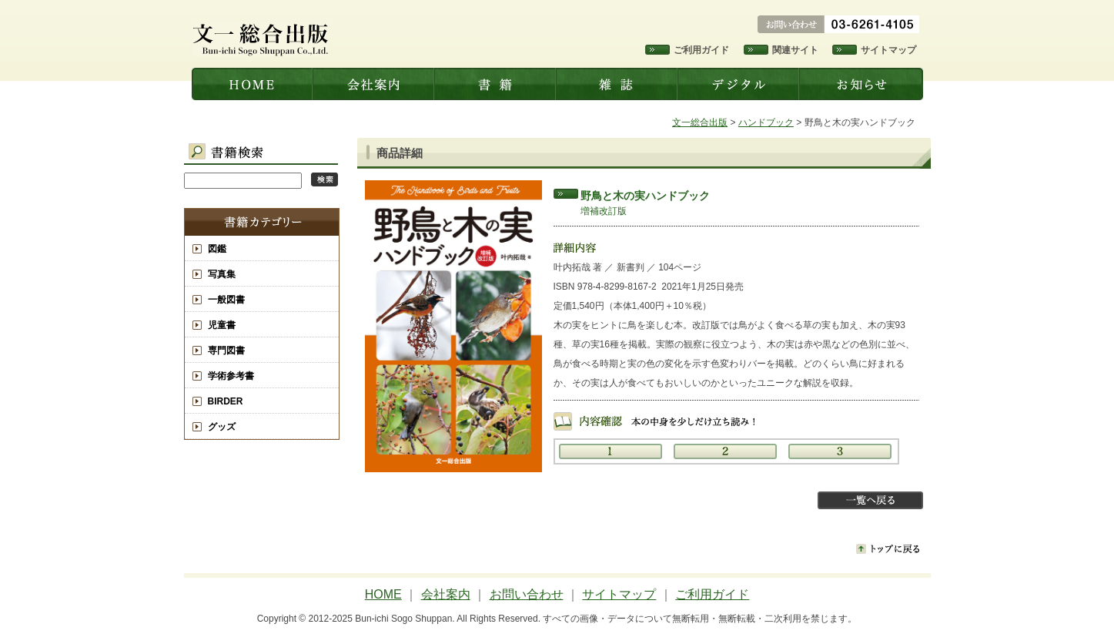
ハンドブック (766, 122)
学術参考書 (231, 376)
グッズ (222, 426)
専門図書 (226, 350)
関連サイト (795, 50)
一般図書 (226, 299)
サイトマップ (888, 50)
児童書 (222, 325)
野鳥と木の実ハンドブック (645, 196)
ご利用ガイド (701, 50)
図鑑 (217, 248)
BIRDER (225, 401)
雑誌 (618, 84)
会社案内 (375, 84)
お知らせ (862, 84)
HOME (383, 594)
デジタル (740, 84)
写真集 (222, 274)
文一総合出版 (253, 84)
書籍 (496, 84)
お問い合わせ (527, 594)
